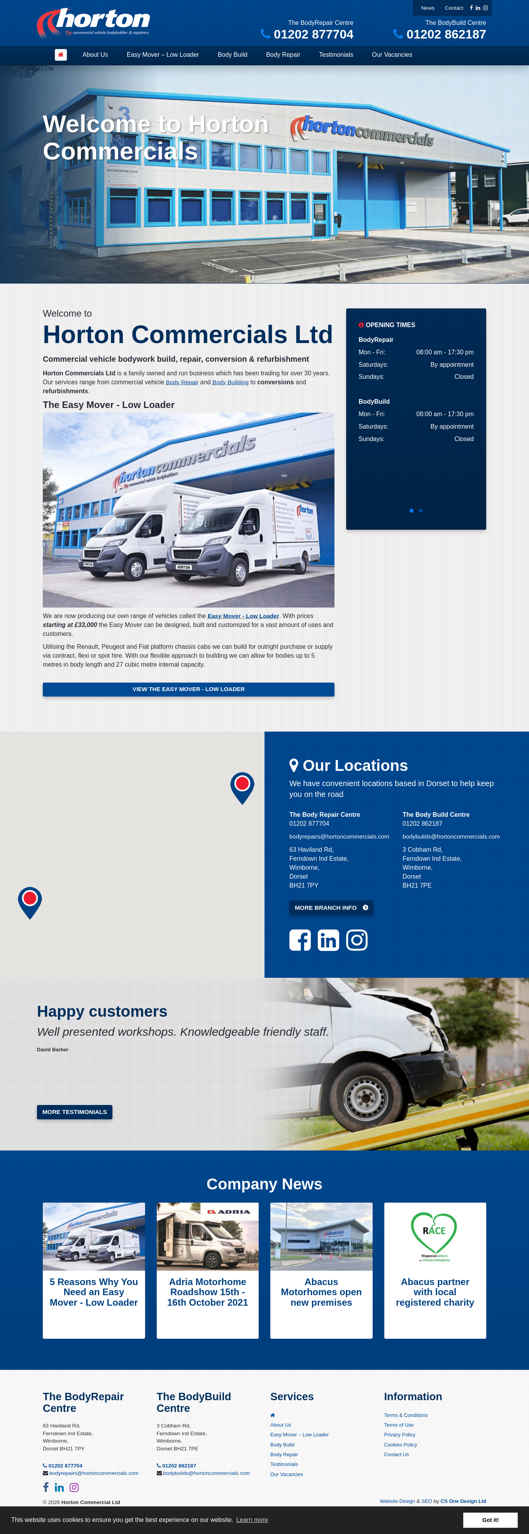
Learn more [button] (252, 1519)
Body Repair (283, 54)
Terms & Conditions (407, 1418)
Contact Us (397, 1458)
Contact (454, 8)
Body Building (233, 382)
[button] (242, 790)
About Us (95, 54)
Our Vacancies (392, 54)
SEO (424, 1503)
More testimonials (75, 1113)
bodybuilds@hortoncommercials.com (454, 838)
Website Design (393, 1503)
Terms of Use (399, 1428)
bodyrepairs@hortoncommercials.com (341, 838)
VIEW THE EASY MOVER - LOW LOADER (188, 689)
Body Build (233, 54)
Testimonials (336, 54)
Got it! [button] (490, 1520)
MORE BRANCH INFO (327, 909)
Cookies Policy (401, 1448)
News (427, 8)
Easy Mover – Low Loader (163, 54)
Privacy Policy (400, 1438)
